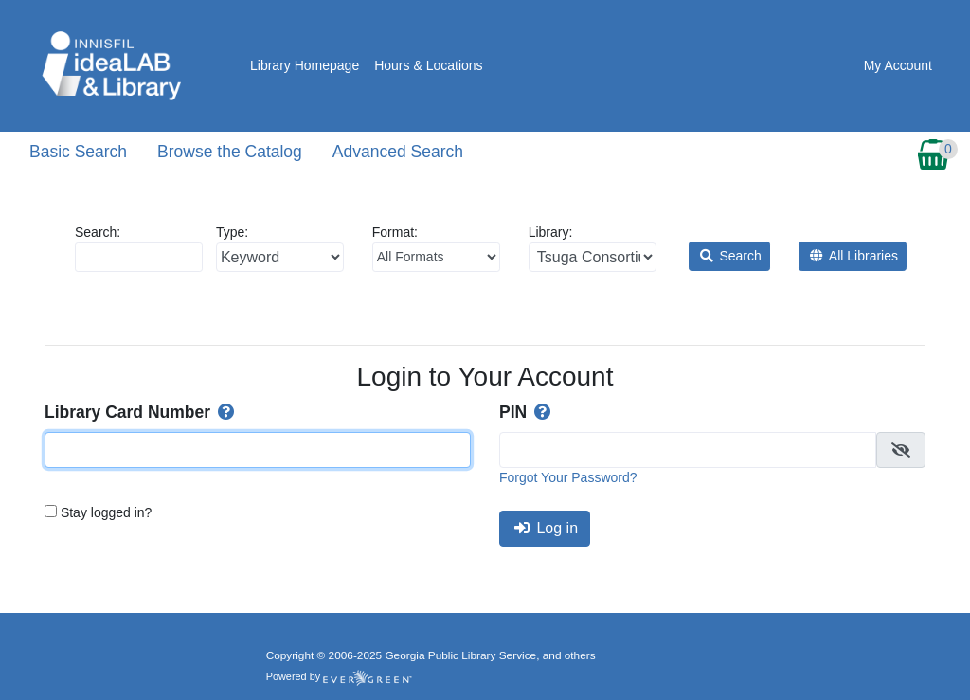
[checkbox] (900, 450)
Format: (436, 248)
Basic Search (78, 151)
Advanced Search (397, 151)
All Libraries (854, 255)
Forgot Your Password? (568, 477)
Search (731, 255)
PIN (526, 412)
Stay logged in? (107, 512)
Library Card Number (141, 412)
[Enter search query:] (139, 257)
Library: (592, 248)
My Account (898, 65)
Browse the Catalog (229, 151)
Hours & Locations (428, 65)
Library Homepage (304, 65)
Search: (139, 248)
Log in (546, 528)
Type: (280, 248)
